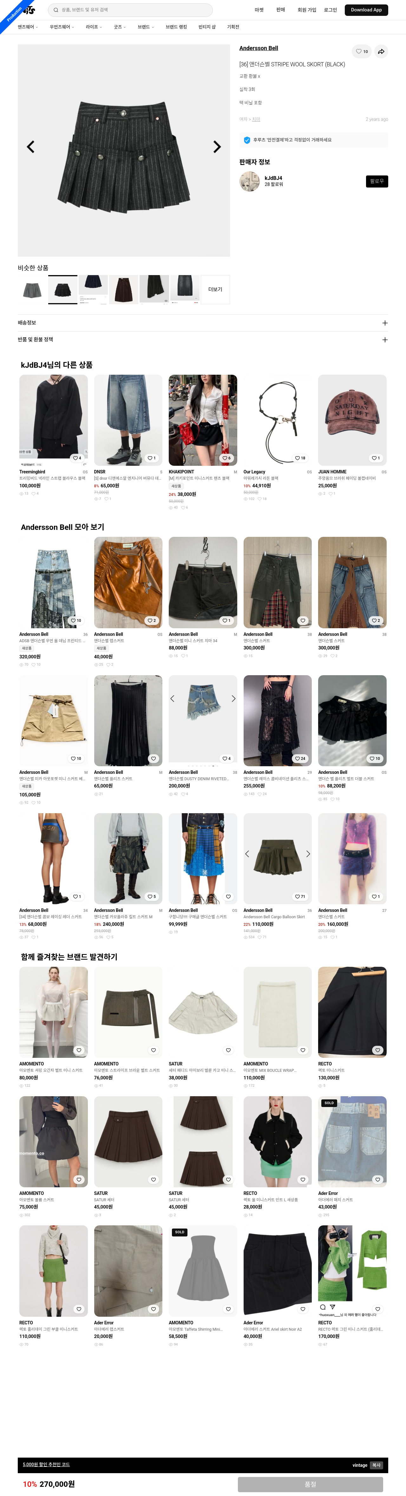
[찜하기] (362, 51)
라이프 (94, 27)
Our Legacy (254, 471)
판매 (280, 10)
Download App (366, 10)
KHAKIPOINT (181, 471)
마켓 (259, 10)
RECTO (325, 1063)
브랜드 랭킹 (176, 27)
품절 (310, 1484)
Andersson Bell (258, 48)
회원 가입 (307, 10)
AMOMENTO (31, 1063)
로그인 (330, 10)
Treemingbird (32, 471)
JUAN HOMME (332, 471)
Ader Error (328, 1193)
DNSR (99, 471)
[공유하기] (381, 51)
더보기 (215, 290)
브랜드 (146, 27)
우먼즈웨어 (62, 27)
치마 (256, 119)
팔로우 (377, 181)
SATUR (175, 1063)
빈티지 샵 (207, 27)
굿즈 (120, 27)
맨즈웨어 (28, 27)
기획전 (233, 27)
